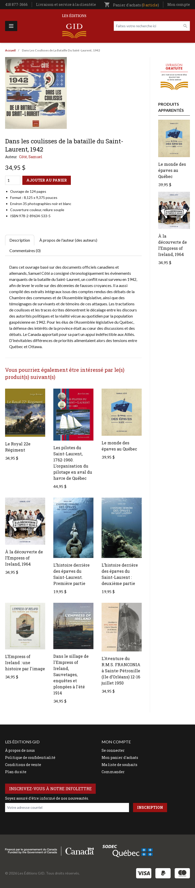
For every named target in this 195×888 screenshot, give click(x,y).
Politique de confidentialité (30, 757)
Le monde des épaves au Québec (172, 170)
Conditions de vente (23, 764)
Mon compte (178, 4)
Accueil (10, 50)
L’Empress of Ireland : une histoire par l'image (25, 662)
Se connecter (113, 750)
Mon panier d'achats (120, 757)
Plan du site (15, 771)
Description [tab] (19, 240)
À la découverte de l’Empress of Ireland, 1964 (24, 558)
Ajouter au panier (46, 180)
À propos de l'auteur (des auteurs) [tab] (68, 240)
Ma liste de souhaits (119, 764)
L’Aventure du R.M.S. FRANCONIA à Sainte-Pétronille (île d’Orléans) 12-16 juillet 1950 (121, 671)
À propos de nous (20, 750)
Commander (113, 771)
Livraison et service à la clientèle (66, 4)
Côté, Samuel (30, 156)
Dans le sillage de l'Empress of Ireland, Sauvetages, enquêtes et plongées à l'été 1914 (71, 674)
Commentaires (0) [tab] (25, 250)
